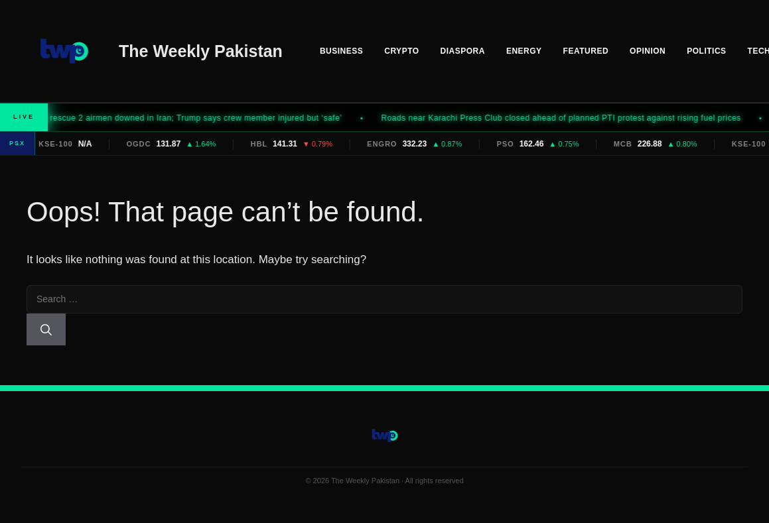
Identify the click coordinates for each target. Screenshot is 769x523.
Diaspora (463, 51)
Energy (524, 51)
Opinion (647, 51)
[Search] (46, 329)
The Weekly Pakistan (201, 51)
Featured (585, 51)
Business (341, 51)
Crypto (401, 51)
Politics (706, 51)
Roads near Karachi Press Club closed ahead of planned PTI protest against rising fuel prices (570, 118)
